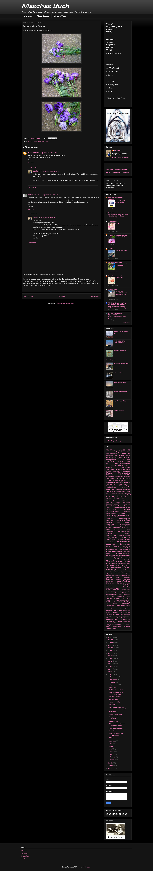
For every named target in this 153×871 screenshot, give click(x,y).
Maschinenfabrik (124, 549)
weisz (121, 614)
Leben (127, 533)
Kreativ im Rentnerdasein (117, 235)
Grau (115, 506)
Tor (107, 603)
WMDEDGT (110, 621)
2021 (110, 650)
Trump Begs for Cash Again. (120, 201)
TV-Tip (128, 605)
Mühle (107, 559)
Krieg (127, 529)
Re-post (109, 573)
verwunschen (109, 608)
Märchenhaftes (124, 548)
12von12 (122, 450)
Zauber (108, 623)
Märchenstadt (111, 549)
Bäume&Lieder (126, 465)
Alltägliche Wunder (122, 457)
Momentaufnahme (112, 555)
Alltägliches (111, 460)
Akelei (128, 455)
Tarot (128, 598)
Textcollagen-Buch (123, 600)
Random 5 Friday (114, 572)
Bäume (118, 466)
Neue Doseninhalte (115, 262)
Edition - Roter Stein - (120, 484)
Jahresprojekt (124, 519)
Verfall (117, 607)
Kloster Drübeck (113, 527)
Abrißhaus (126, 453)
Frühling (120, 497)
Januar (112, 759)
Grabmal (127, 504)
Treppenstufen (110, 605)
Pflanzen (126, 567)
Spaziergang (110, 586)
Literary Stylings (117, 539)
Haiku (108, 507)
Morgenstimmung (124, 557)
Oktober (112, 682)
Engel (128, 486)
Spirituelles (112, 588)
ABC (128, 452)
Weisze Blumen (115, 696)
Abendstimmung (111, 453)
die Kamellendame (34, 195)
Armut (124, 462)
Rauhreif (127, 572)
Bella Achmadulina (116, 690)
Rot (129, 575)
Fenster (109, 491)
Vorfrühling (117, 610)
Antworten (31, 163)
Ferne (114, 491)
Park (108, 567)
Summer (127, 596)
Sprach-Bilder (126, 589)
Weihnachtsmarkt (112, 614)
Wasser (115, 612)
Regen (119, 573)
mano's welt (112, 289)
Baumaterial (110, 465)
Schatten (110, 579)
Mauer (108, 551)
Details (119, 482)
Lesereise (121, 535)
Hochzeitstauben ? (116, 728)
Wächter (112, 704)
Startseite (28, 16)
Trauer (114, 603)
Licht (127, 535)
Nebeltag (121, 563)
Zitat (107, 626)
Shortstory (110, 583)
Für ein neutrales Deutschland (117, 172)
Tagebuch (109, 598)
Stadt (116, 593)
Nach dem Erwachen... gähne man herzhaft (117, 708)
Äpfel (119, 462)
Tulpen (117, 605)
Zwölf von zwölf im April (121, 332)
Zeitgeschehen (112, 625)
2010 (110, 765)
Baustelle (109, 467)
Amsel (115, 462)
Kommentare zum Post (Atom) (65, 303)
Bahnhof (108, 463)
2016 (110, 664)
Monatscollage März (121, 363)
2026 (110, 637)
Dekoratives (110, 482)
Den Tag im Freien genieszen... (116, 734)
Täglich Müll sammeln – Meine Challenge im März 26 (117, 316)
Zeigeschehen (126, 623)
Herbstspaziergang (113, 511)
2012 (110, 674)
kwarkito (111, 249)
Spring (108, 591)
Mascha (35, 171)
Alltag (30, 141)
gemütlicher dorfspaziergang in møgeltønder (121, 292)
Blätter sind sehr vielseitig (117, 308)
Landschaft (110, 533)
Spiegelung (126, 586)
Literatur (127, 539)
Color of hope (60, 16)
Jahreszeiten (110, 520)
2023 (110, 645)
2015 (110, 666)
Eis (120, 486)
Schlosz (127, 579)
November (119, 565)
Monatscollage (124, 555)
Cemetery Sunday (122, 476)
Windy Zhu (119, 277)
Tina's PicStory (124, 602)
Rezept (128, 573)
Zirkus (128, 625)
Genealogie (126, 502)
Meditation (116, 551)
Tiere (115, 602)
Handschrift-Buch (122, 508)
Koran (108, 529)
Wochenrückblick (123, 621)
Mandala (109, 548)
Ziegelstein (122, 625)
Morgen (113, 557)
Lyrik (108, 546)
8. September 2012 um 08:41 (50, 195)
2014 (110, 669)
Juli (111, 744)
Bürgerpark (110, 476)
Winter (109, 616)
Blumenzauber (124, 473)
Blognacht (116, 471)
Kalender (109, 522)
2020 (111, 653)
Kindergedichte (125, 524)
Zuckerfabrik (116, 626)
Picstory (111, 569)
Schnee (118, 581)
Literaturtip (110, 542)
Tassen (108, 600)
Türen (123, 605)
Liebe (117, 537)
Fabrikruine (110, 489)
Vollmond (109, 610)
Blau (124, 469)
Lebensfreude (111, 535)
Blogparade (125, 471)
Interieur (109, 519)
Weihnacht (125, 612)
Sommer (120, 583)
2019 (110, 656)
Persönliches (116, 567)
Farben (35, 141)
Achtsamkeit (109, 455)
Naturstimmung (111, 563)
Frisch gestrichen (120, 391)
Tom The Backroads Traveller (115, 198)
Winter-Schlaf (117, 616)
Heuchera (127, 511)
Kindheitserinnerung (113, 526)
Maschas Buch (45, 5)
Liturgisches (122, 541)
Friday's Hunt (112, 495)
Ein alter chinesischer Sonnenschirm (117, 724)
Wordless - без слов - (121, 373)
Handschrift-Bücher (112, 509)
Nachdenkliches (43, 141)
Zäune (116, 623)
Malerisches (126, 546)
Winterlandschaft (112, 618)
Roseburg (122, 575)
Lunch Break (112, 221)
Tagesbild (116, 598)
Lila (128, 537)
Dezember (113, 677)
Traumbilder (125, 603)
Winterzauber (125, 619)
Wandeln (112, 731)
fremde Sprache (124, 493)
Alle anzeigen (126, 322)
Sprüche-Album (116, 591)
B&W (128, 462)
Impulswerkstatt (124, 515)
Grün (120, 506)
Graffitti (108, 506)
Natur (127, 561)
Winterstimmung (112, 619)
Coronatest (116, 480)
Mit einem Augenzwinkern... (118, 552)
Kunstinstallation (124, 531)
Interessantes (126, 517)
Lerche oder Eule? (120, 382)
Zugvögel (127, 626)
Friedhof (126, 495)
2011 (110, 763)
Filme (118, 491)
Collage (126, 478)
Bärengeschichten (122, 464)
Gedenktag (109, 502)
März (111, 754)
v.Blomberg (109, 607)
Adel (116, 455)
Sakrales (127, 577)
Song (128, 583)
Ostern (127, 565)
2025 (110, 640)
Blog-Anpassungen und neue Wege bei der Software (118, 215)
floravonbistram (33, 152)
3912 (117, 223)
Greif (111, 737)
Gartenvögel (126, 500)
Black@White (111, 469)
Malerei (116, 546)
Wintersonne (125, 618)
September (113, 685)
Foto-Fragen (110, 360)
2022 (110, 648)
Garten (127, 497)
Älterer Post (94, 296)
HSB (114, 515)
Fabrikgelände (125, 487)
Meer (124, 551)
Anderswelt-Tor (115, 702)
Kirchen (127, 526)
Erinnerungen (111, 487)
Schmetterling (110, 581)
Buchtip (127, 475)
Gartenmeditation (112, 500)
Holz (128, 513)
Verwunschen (114, 699)
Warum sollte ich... (120, 350)
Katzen (127, 522)
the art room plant (114, 276)
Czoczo (111, 213)
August (112, 741)
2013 (110, 672)
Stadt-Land (126, 593)
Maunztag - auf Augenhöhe (120, 264)
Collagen (109, 480)
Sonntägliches (123, 585)
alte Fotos (121, 460)
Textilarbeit (109, 602)
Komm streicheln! (115, 714)
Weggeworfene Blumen (114, 717)
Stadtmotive (111, 594)
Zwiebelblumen (111, 628)
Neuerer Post (28, 296)
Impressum (24, 853)
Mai (111, 749)
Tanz (123, 598)
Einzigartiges (110, 486)
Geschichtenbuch (112, 504)
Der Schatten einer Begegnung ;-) (116, 693)
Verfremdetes (126, 607)
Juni (111, 746)
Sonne (108, 585)
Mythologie (126, 559)
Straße (108, 596)
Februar (112, 757)
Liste (107, 539)
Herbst (127, 510)
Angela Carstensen (115, 313)
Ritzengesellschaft (112, 575)
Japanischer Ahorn (123, 520)
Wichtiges (127, 614)
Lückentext (125, 544)
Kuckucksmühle (110, 531)
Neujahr (127, 563)
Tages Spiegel (43, 16)
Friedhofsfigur (111, 497)
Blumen (109, 473)
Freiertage (114, 493)
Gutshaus (126, 506)
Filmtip (122, 491)
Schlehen (119, 579)
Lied (123, 537)
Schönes (126, 581)
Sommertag (113, 721)
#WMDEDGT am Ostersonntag (120, 341)
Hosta (108, 515)
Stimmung (126, 594)
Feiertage (126, 489)
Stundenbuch (117, 596)
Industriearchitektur (112, 517)
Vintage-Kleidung (125, 608)
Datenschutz (25, 856)
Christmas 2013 (113, 478)
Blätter (120, 469)
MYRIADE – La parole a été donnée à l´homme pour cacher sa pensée (117, 304)
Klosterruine (126, 527)
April (111, 751)
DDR (128, 480)
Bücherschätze (117, 475)
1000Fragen (111, 450)
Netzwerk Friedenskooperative (117, 169)
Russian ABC (112, 577)
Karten (118, 522)
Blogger (87, 867)
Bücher (108, 475)
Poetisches (126, 570)
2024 (110, 642)
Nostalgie (110, 565)
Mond (107, 557)
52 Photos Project (118, 451)
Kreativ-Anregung (118, 529)
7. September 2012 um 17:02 (48, 152)
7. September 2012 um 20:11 (50, 171)
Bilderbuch (126, 467)
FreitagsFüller (119, 410)
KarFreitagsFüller (120, 401)
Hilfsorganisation (111, 513)
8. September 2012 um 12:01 (50, 217)
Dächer (123, 480)
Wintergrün (126, 616)
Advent (121, 455)
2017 (110, 661)
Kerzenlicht (110, 524)
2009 (111, 768)
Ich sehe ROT (120, 237)
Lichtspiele (110, 537)
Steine (120, 594)
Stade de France (121, 250)
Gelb (117, 502)
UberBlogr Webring (114, 441)
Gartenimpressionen (115, 499)
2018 (110, 658)
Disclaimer (24, 859)
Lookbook (110, 544)
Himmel (121, 513)
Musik (116, 559)
